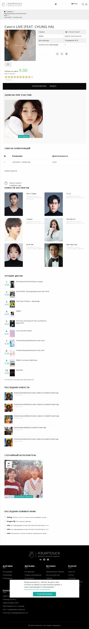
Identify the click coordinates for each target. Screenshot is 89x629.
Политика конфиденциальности (15, 613)
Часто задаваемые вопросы (14, 609)
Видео (53, 86)
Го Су (68, 193)
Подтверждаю (44, 594)
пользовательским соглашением (37, 589)
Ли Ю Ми (29, 244)
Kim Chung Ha (23, 136)
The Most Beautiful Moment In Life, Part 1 (30, 350)
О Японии (71, 578)
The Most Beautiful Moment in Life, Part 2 (30, 340)
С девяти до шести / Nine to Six (75, 196)
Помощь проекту (9, 599)
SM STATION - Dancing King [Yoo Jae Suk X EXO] (32, 291)
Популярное (7, 578)
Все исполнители (53, 575)
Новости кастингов (17, 188)
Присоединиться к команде (13, 606)
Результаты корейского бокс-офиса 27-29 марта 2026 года (36, 416)
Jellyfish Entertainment (73, 36)
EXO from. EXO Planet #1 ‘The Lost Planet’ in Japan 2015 (31, 322)
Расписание (7, 575)
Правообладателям (10, 603)
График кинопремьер (33, 575)
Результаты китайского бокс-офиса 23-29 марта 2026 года (36, 404)
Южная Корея (73, 32)
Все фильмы (29, 572)
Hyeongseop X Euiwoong (24, 497)
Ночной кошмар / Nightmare (35, 248)
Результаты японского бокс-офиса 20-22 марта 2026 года (36, 439)
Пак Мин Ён (70, 219)
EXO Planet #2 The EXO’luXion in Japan (29, 282)
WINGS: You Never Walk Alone (26, 360)
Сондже (29, 219)
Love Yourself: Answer (24, 331)
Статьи (71, 575)
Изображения (39, 86)
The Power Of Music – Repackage (28, 301)
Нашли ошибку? (15, 183)
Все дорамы (7, 572)
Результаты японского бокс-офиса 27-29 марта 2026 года (36, 393)
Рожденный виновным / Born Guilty (34, 198)
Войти (75, 4)
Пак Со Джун (31, 193)
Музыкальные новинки (55, 572)
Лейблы (49, 578)
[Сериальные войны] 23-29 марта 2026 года (30, 427)
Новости (71, 572)
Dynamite (19, 370)
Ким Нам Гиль (71, 244)
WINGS (18, 311)
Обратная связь (9, 596)
